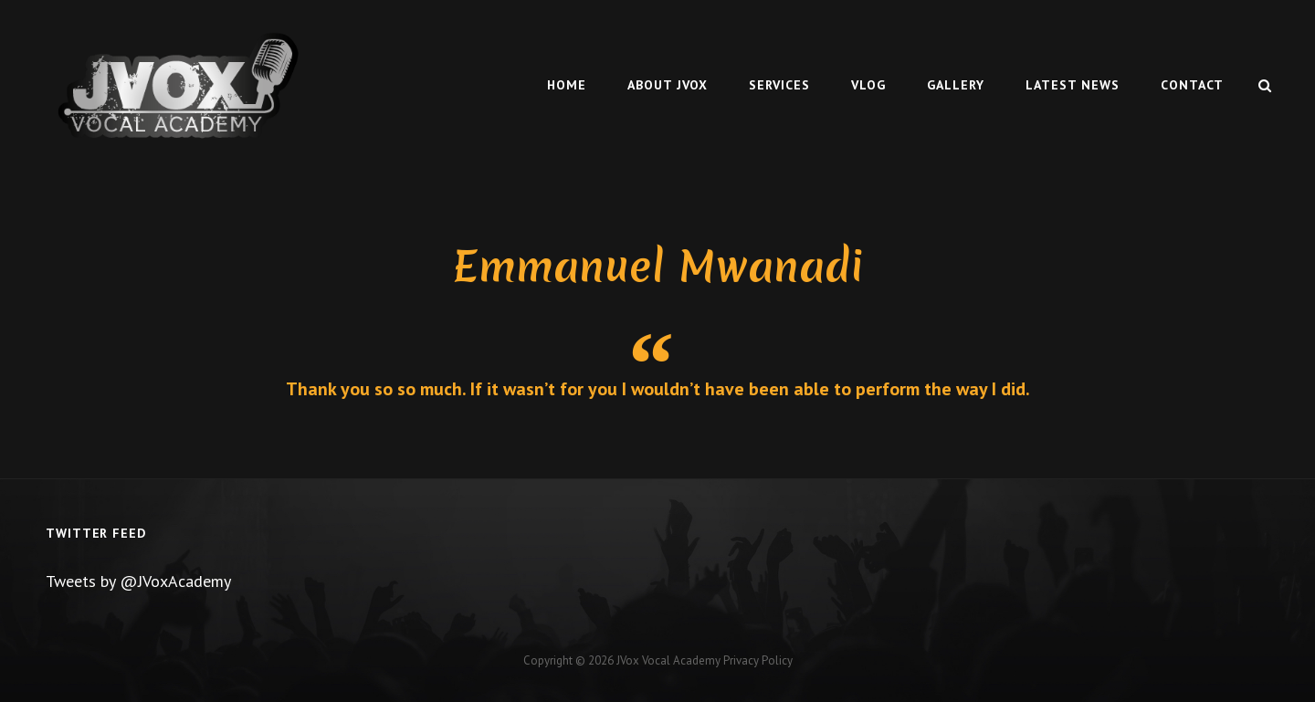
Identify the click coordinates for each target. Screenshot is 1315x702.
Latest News (1073, 85)
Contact (1192, 85)
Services (779, 85)
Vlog (868, 85)
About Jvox (667, 85)
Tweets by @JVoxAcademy (138, 581)
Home (566, 85)
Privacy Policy (758, 660)
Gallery (955, 85)
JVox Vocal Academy (668, 660)
